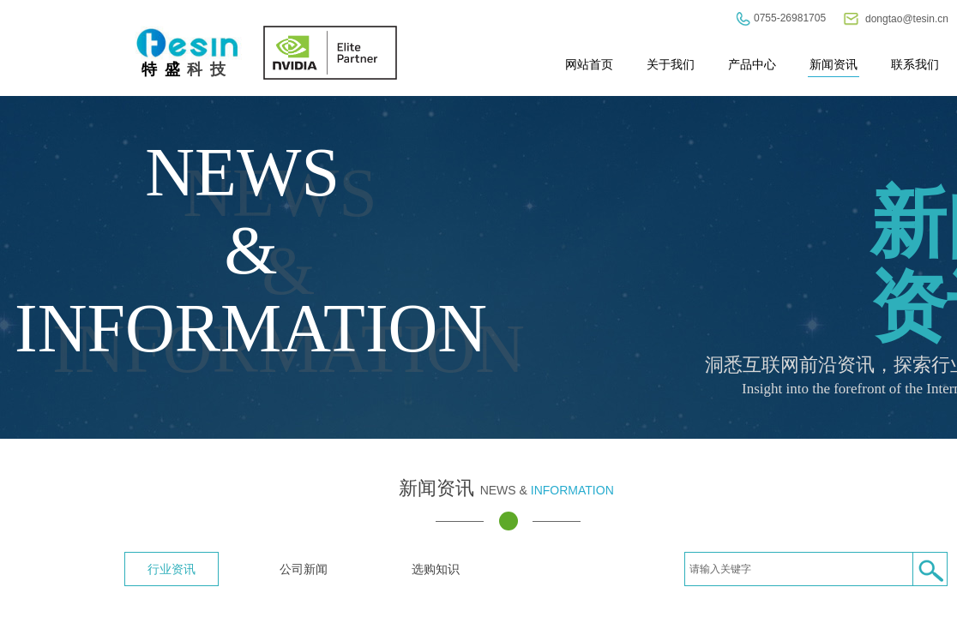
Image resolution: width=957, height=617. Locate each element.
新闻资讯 (834, 64)
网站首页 (589, 64)
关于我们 (671, 64)
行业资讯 (171, 569)
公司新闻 (304, 569)
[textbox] (798, 569)
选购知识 (436, 569)
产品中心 (752, 64)
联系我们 (915, 64)
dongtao (883, 19)
